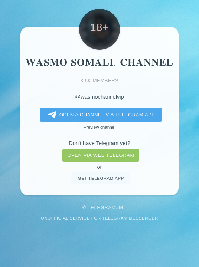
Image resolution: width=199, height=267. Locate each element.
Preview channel (99, 127)
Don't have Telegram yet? (99, 143)
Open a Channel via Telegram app (100, 115)
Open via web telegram (100, 155)
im (120, 207)
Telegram (102, 207)
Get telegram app (101, 178)
